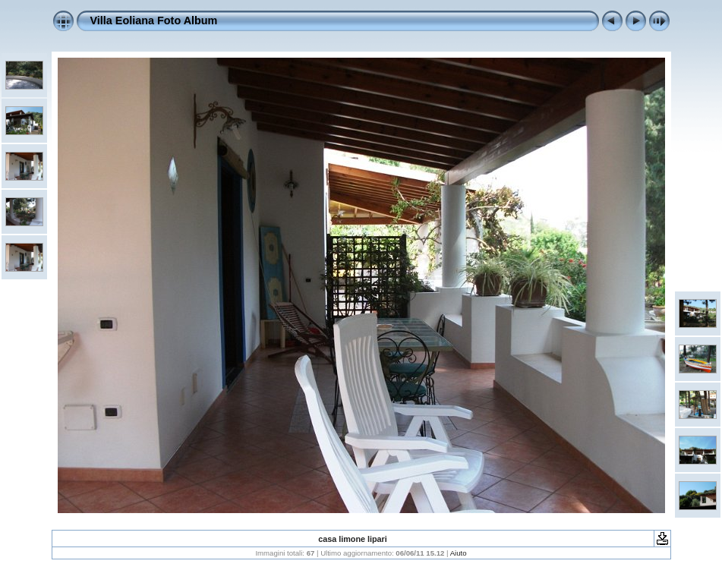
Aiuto (458, 553)
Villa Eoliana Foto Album (154, 20)
